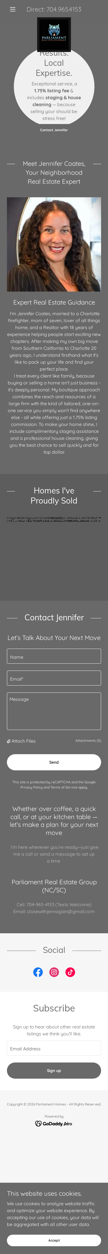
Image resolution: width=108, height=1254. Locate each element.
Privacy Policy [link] (31, 776)
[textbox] (54, 644)
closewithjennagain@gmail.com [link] (61, 900)
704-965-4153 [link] (40, 893)
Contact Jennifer (54, 130)
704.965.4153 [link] (64, 9)
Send (54, 750)
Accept (54, 1240)
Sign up (54, 1059)
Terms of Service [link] (63, 776)
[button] (14, 9)
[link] (54, 19)
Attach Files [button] (24, 729)
